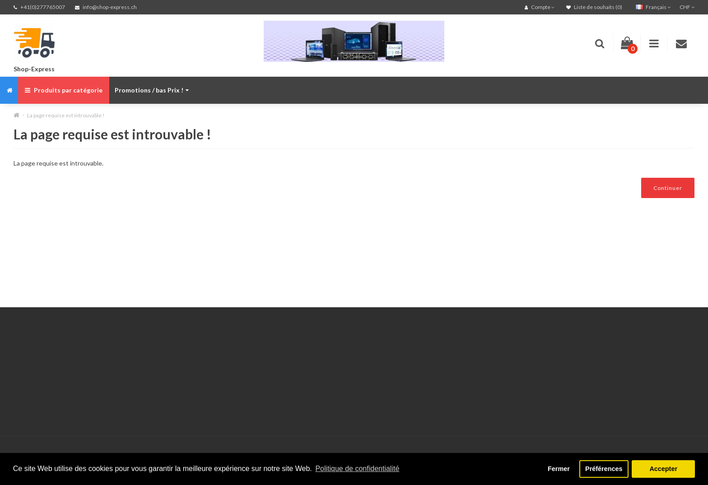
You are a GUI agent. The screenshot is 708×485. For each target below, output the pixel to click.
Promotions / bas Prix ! (152, 90)
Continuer (667, 188)
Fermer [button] (559, 468)
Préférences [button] (603, 468)
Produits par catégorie (63, 90)
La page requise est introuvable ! (66, 115)
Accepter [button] (663, 468)
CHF (687, 7)
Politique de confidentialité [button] (357, 468)
